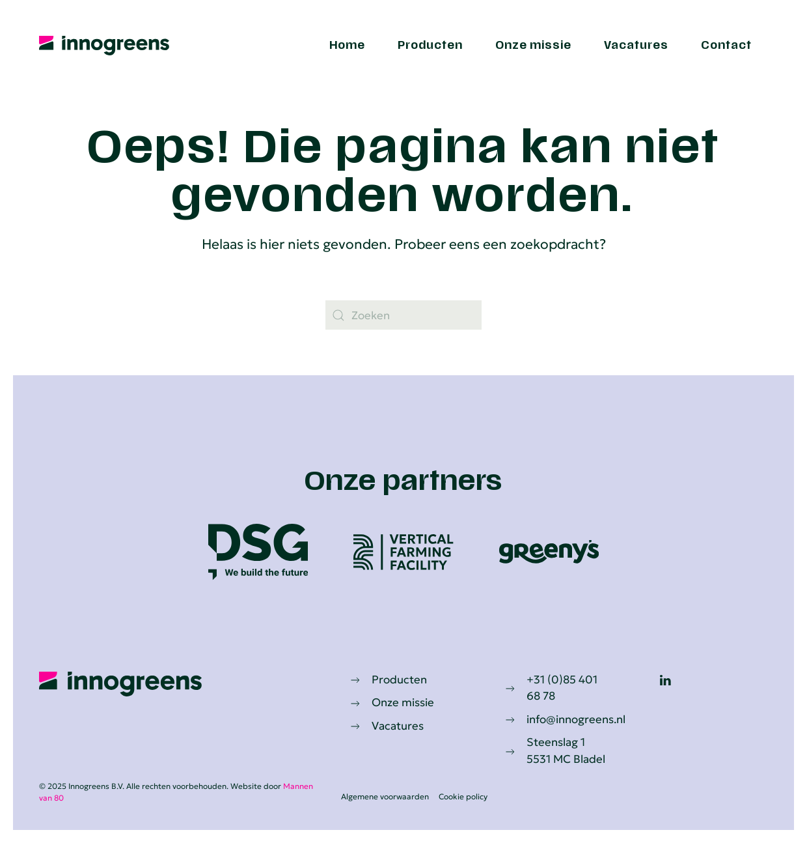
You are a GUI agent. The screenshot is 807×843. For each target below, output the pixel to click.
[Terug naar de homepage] (104, 45)
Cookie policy (461, 796)
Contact (726, 45)
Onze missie (533, 45)
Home (347, 45)
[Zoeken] (403, 315)
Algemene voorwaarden (384, 796)
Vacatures (636, 45)
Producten (430, 45)
